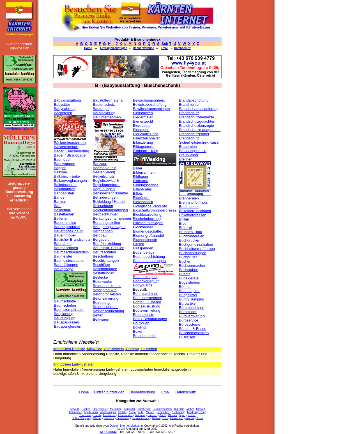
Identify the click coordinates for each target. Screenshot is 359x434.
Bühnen (185, 286)
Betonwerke (102, 281)
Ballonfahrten (64, 189)
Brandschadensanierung (198, 109)
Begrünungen (104, 189)
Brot (182, 223)
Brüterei (185, 228)
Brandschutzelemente (196, 117)
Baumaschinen (66, 248)
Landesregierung (196, 412)
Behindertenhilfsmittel (110, 193)
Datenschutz (182, 48)
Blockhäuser (143, 227)
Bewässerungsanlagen (151, 109)
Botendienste (143, 315)
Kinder (191, 415)
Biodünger (141, 198)
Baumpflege (63, 269)
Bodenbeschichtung (149, 256)
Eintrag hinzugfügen (113, 48)
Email (164, 48)
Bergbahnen (103, 231)
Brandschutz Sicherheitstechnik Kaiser (199, 140)
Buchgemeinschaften (196, 244)
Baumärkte (63, 244)
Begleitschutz (103, 176)
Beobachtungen (105, 214)
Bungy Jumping (191, 299)
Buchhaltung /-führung (197, 249)
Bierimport (141, 130)
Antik (162, 415)
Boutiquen (141, 323)
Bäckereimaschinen (70, 143)
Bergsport (101, 239)
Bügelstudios (189, 282)
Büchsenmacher (192, 265)
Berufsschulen (104, 252)
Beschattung (103, 256)
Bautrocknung (104, 113)
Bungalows (188, 295)
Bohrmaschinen (145, 293)
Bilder (137, 168)
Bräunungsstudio (192, 151)
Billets (138, 193)
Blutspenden (143, 248)
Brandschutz (189, 113)
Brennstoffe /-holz (193, 202)
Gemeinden (176, 418)
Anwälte (74, 408)
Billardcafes (142, 189)
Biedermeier (143, 117)
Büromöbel (188, 312)
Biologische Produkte (150, 206)
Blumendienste (145, 240)
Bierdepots (141, 125)
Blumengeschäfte (147, 231)
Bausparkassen (66, 322)
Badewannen (64, 164)
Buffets (184, 274)
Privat (199, 418)
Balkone (60, 172)
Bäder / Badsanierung (71, 151)
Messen (150, 412)
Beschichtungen (106, 260)
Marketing (116, 408)
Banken (60, 201)
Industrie (179, 408)
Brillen (184, 219)
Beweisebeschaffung (150, 104)
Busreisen (187, 337)
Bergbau (100, 235)
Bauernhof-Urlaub (68, 231)
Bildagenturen (144, 146)
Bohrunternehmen (147, 298)
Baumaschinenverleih (71, 252)
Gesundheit (163, 412)
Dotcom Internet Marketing (126, 425)
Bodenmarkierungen (149, 261)
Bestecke (100, 277)
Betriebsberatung (107, 307)
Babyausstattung (67, 100)
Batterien (61, 218)
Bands (59, 197)
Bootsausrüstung (146, 306)
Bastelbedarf (64, 214)
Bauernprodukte (67, 227)
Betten (98, 315)
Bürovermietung (192, 316)
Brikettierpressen (192, 215)
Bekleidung (122, 418)
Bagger (60, 168)
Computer (129, 408)
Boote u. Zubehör (147, 302)
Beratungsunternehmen (112, 218)
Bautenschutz (104, 104)
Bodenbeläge (144, 252)
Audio (132, 412)
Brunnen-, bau (190, 232)
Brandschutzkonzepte (196, 125)
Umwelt (200, 408)
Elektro (122, 412)
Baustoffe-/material (108, 100)
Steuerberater (100, 408)
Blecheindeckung (147, 219)
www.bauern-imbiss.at (19, 128)
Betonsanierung (105, 298)
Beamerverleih (104, 168)
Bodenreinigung (145, 277)
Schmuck (109, 418)
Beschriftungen (105, 269)
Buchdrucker (189, 240)
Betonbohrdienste (107, 286)
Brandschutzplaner (194, 134)
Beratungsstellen (106, 223)
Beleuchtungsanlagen (110, 210)
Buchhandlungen (192, 253)
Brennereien (189, 198)
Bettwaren (101, 319)
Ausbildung (178, 412)
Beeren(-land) (104, 172)
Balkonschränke (67, 176)
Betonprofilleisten (107, 294)
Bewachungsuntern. (149, 100)
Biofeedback (143, 202)
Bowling (139, 327)
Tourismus (85, 415)
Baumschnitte (65, 301)
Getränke (140, 415)
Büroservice (188, 320)
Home (88, 48)
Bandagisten (64, 193)
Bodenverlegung (146, 281)
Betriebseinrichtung (108, 311)
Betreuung (101, 302)
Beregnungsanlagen (109, 227)
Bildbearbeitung (145, 151)
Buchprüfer (188, 257)
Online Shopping (81, 418)
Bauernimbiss (65, 223)
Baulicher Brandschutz (72, 239)
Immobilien (75, 412)
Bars (57, 206)
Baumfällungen (66, 265)
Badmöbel (62, 159)
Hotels (97, 415)
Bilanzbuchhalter (146, 138)
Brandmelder (189, 104)
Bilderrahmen (144, 172)
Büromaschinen (191, 308)
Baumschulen (65, 305)
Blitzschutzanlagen (148, 223)
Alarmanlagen (108, 412)
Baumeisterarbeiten (70, 260)
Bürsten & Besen (192, 329)
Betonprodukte (105, 290)
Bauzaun (100, 164)
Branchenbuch (145, 336)
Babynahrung (64, 109)
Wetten (156, 418)
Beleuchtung (103, 206)
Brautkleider (188, 155)
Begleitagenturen (106, 185)
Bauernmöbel (64, 235)
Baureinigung (64, 318)
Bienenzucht (143, 121)
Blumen (172, 415)
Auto (140, 412)
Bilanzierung (143, 142)
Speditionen (91, 412)
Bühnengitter (189, 291)
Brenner (185, 159)
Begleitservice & (106, 180)
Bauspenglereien (67, 326)
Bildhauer (140, 176)
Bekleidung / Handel (109, 201)
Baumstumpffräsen (69, 309)
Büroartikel (187, 303)
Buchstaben (188, 270)
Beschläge (101, 265)
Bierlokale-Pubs (145, 134)
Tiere (165, 418)
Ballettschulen (65, 185)
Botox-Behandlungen (150, 319)
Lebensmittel (125, 415)
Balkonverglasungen (70, 180)
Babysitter (62, 104)
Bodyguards (142, 285)
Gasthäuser (109, 415)
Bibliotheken (143, 113)
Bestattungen (103, 273)
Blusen (138, 244)
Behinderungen (105, 197)
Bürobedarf (144, 408)
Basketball (62, 210)
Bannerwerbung (143, 48)
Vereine (189, 418)
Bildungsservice (145, 185)
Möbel (190, 408)
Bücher (184, 261)
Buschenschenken (194, 333)
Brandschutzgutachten (197, 121)
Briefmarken (189, 207)
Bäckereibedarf (66, 147)
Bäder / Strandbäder (70, 155)
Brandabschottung (194, 100)
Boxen (138, 331)
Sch (165, 44)
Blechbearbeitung (147, 214)
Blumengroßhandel (148, 235)
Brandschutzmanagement (199, 130)
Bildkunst (140, 181)
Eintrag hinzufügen (109, 392)
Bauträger (101, 109)
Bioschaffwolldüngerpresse (154, 210)
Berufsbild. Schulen (108, 248)
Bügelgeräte (189, 278)
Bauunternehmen (107, 117)
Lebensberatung (141, 418)
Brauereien (188, 146)
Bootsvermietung (146, 310)
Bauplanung (63, 314)
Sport (182, 415)
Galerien (152, 415)
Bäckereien (63, 113)
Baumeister (63, 256)
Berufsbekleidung (107, 244)
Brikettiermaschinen (195, 211)
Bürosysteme (189, 324)
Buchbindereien (191, 236)
